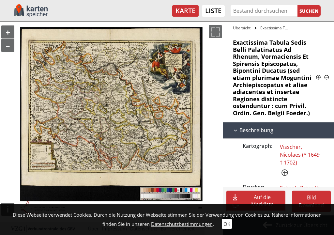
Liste (213, 10)
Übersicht (241, 28)
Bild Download (311, 201)
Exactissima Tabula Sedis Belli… (275, 28)
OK (226, 224)
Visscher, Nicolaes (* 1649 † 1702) (300, 154)
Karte (185, 10)
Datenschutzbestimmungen (182, 224)
